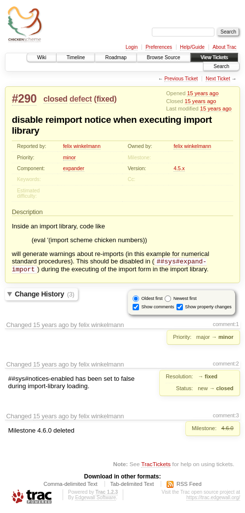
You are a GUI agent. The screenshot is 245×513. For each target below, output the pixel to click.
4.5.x (179, 168)
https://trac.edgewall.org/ (213, 499)
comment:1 (226, 326)
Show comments (158, 308)
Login (132, 47)
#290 (24, 98)
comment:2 (226, 365)
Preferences (158, 47)
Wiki (41, 57)
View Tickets (214, 57)
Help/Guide (192, 47)
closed (55, 99)
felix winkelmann (82, 146)
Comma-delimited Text (70, 486)
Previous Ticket (181, 78)
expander (73, 168)
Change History (44, 296)
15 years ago (202, 93)
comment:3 (226, 417)
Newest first (185, 299)
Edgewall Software (95, 499)
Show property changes (208, 308)
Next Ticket (218, 78)
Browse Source (163, 57)
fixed (105, 99)
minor (69, 157)
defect (81, 99)
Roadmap (115, 57)
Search (221, 66)
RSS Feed (189, 486)
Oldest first (152, 299)
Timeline (76, 57)
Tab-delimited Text (132, 486)
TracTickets (156, 466)
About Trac (224, 47)
